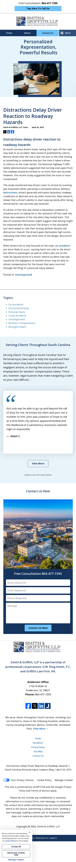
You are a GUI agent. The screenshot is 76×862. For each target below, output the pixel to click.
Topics (8, 298)
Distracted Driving (18, 308)
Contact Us (47, 33)
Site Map (38, 751)
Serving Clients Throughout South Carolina (38, 345)
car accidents (62, 245)
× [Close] (30, 832)
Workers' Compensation (21, 323)
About (27, 33)
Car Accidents (15, 304)
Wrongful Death (17, 326)
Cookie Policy (44, 780)
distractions (10, 192)
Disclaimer (38, 742)
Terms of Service (40, 790)
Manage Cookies (64, 780)
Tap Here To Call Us (37, 8)
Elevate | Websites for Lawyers (38, 838)
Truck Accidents (17, 315)
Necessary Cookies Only (16, 854)
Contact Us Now (38, 491)
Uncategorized (23, 274)
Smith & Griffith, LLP (48, 826)
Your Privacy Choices (18, 780)
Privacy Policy (38, 747)
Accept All (16, 846)
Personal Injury (16, 311)
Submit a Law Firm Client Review (38, 475)
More (68, 33)
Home (9, 33)
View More (38, 463)
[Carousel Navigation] (13, 449)
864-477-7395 (43, 694)
